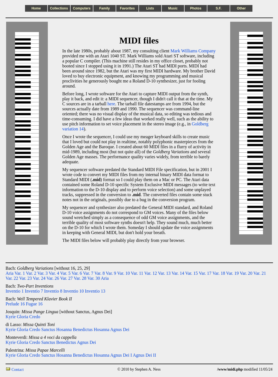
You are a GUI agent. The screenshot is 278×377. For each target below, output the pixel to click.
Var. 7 (88, 273)
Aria (9, 273)
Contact (18, 370)
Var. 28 (80, 278)
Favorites (127, 8)
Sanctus (48, 329)
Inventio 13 (95, 291)
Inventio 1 (15, 291)
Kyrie (11, 316)
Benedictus (83, 329)
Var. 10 (123, 273)
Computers (81, 8)
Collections (59, 8)
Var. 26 (52, 278)
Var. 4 (54, 273)
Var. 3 (42, 273)
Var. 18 (218, 273)
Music (173, 8)
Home (36, 8)
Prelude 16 (15, 303)
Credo (34, 316)
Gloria (22, 316)
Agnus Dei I (121, 355)
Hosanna (64, 329)
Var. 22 (12, 278)
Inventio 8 (53, 291)
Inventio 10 (73, 291)
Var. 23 (25, 278)
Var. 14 (178, 273)
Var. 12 (150, 273)
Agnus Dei (119, 329)
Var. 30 (93, 278)
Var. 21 (259, 273)
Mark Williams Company (193, 50)
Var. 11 (137, 273)
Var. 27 (66, 278)
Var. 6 (76, 273)
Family (104, 8)
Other (241, 8)
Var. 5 (65, 273)
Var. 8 (99, 273)
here (111, 103)
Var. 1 (19, 273)
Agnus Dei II (144, 355)
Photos (196, 8)
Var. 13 (164, 273)
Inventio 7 (34, 291)
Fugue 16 (34, 303)
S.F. (219, 8)
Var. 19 (232, 273)
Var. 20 (246, 273)
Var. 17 (205, 273)
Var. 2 (31, 273)
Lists (150, 8)
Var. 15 (191, 273)
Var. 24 (39, 278)
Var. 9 (111, 273)
